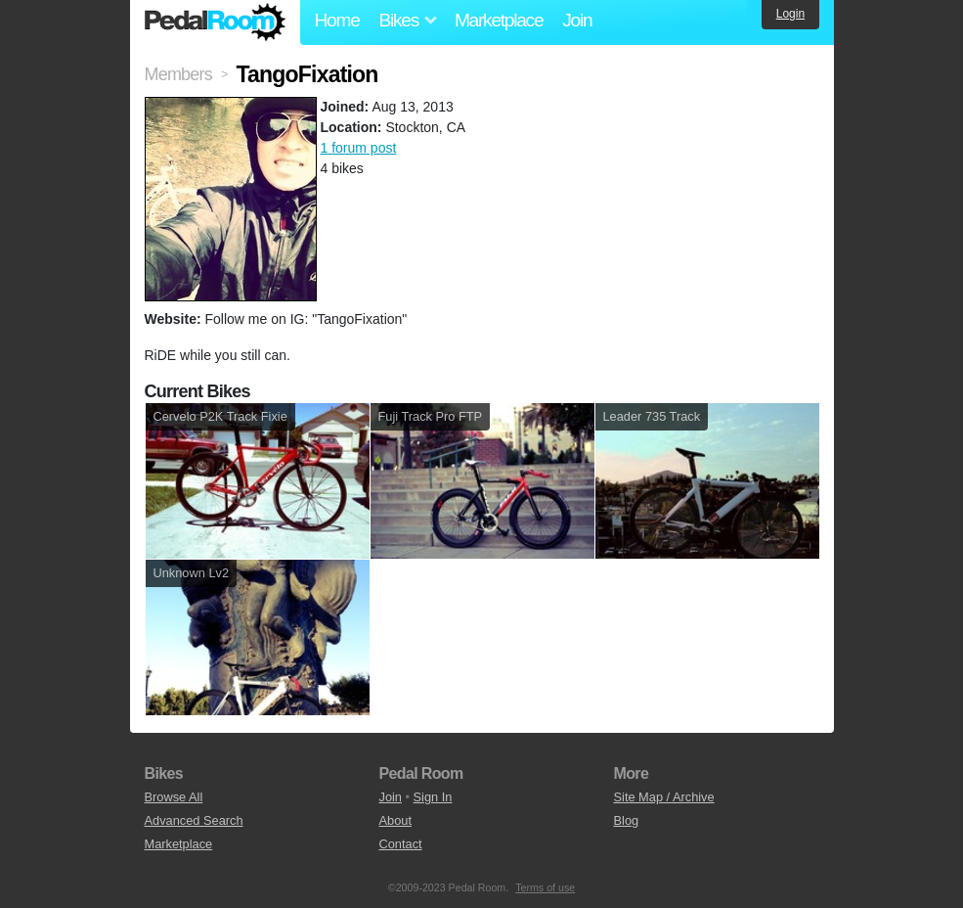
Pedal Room (215, 22)
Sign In (433, 797)
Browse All (174, 797)
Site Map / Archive (664, 797)
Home (337, 20)
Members (178, 74)
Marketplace (499, 20)
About (395, 820)
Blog (626, 820)
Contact (400, 844)
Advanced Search (194, 820)
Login (790, 14)
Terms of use (545, 887)
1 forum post (359, 148)
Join (576, 20)
